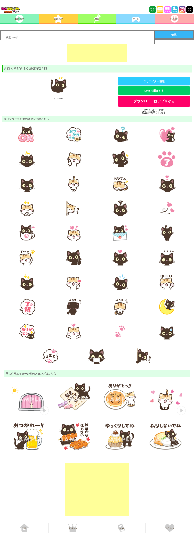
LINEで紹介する (154, 90)
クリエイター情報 (154, 81)
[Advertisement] (97, 52)
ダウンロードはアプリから (154, 101)
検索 (174, 34)
